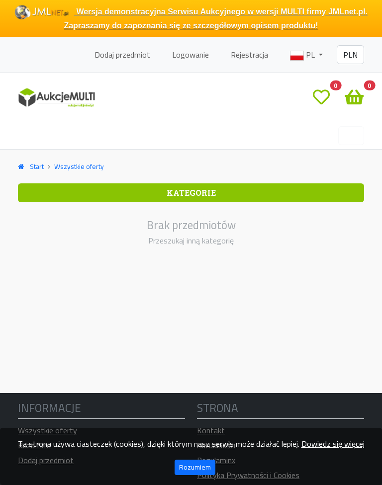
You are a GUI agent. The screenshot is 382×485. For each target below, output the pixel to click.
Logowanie (190, 54)
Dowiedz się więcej (333, 443)
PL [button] (303, 54)
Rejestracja (249, 54)
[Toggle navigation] (351, 135)
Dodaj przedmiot (122, 54)
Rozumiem (195, 467)
